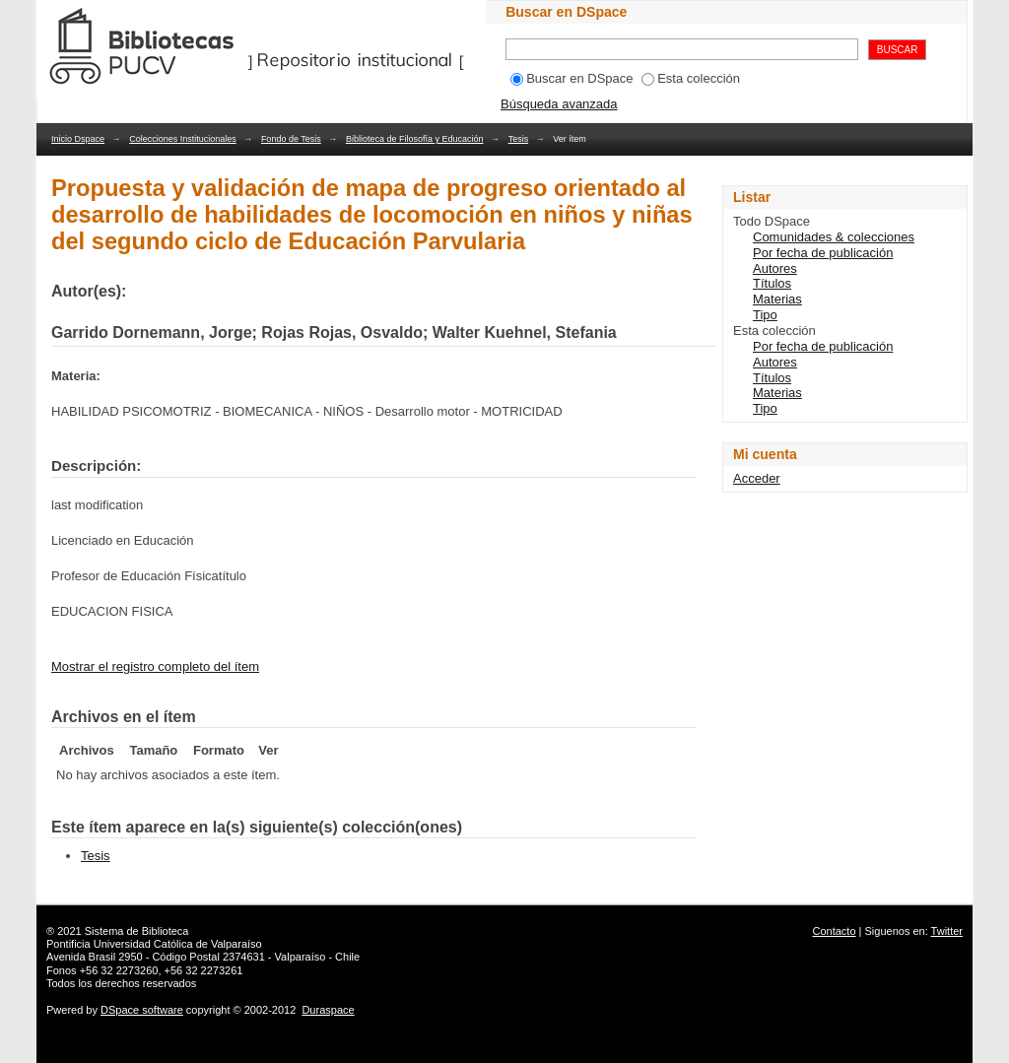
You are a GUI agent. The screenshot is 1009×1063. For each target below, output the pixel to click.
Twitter (947, 931)
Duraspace (328, 1010)
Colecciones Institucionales (182, 139)
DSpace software (142, 1010)
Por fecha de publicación (823, 252)
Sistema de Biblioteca (137, 931)
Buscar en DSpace (571, 78)
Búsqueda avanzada (559, 104)
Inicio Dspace (77, 139)
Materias (777, 299)
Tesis (518, 139)
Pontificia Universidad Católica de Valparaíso (154, 944)
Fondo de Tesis (291, 139)
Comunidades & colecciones (833, 237)
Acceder (756, 478)
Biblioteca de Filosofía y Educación (415, 139)
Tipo (765, 314)
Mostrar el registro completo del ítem (155, 666)
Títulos (772, 283)
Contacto (834, 931)
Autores (775, 268)
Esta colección (690, 78)
